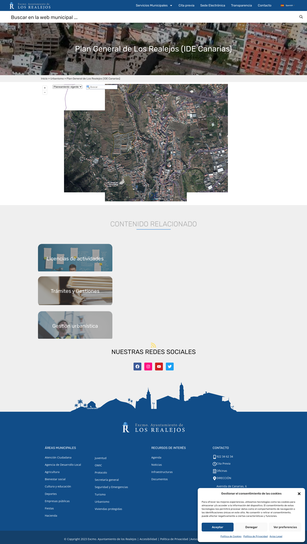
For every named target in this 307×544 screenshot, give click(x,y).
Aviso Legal (276, 536)
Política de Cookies (230, 536)
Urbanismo (57, 78)
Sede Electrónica (212, 5)
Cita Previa (223, 463)
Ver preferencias (285, 527)
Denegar (251, 527)
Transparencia (241, 5)
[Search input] (153, 17)
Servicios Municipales (154, 5)
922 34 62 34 (225, 456)
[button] (299, 494)
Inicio (44, 78)
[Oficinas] (215, 471)
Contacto (264, 5)
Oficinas (222, 471)
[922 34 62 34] (215, 457)
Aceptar (217, 527)
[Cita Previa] (215, 464)
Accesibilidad (148, 539)
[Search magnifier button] (301, 17)
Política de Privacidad (255, 536)
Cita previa (186, 5)
